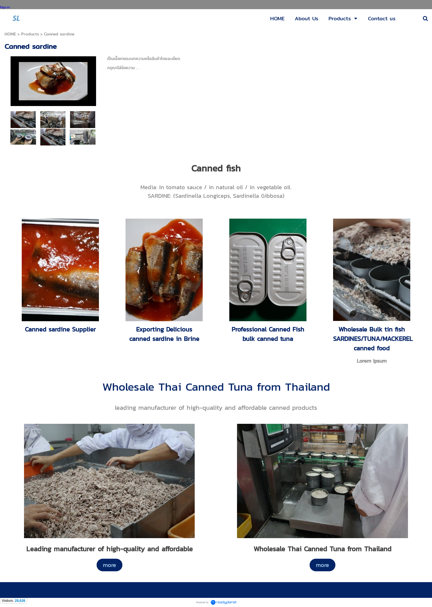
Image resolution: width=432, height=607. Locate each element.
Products (30, 34)
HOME (10, 34)
